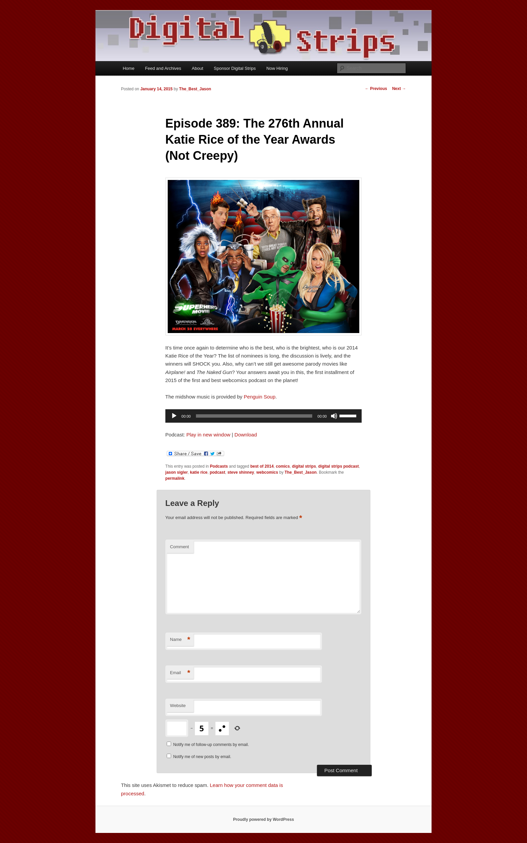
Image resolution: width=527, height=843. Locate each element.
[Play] (174, 416)
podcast (217, 472)
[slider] (254, 416)
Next (399, 88)
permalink (175, 478)
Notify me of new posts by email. (202, 756)
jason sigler (176, 472)
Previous (376, 88)
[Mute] (334, 416)
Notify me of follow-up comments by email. (211, 744)
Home (128, 68)
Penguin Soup (259, 397)
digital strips (304, 466)
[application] (263, 416)
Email (180, 673)
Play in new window (208, 434)
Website (178, 705)
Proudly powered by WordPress (263, 819)
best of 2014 (262, 466)
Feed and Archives (163, 68)
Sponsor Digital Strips (235, 68)
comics (283, 466)
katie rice (198, 472)
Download (246, 434)
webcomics (267, 472)
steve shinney (241, 472)
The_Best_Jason (195, 89)
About (197, 68)
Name (180, 640)
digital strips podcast (338, 466)
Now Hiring (277, 68)
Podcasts (219, 466)
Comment (179, 546)
